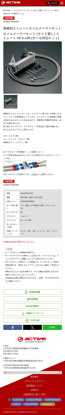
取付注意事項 (32, 306)
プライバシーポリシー (34, 381)
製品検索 (52, 3)
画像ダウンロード (32, 313)
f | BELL (16, 404)
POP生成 (32, 320)
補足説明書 (32, 299)
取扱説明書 (32, 292)
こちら (34, 174)
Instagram (47, 404)
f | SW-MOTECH (52, 400)
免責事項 (34, 377)
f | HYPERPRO (31, 404)
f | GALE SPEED (34, 400)
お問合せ (34, 390)
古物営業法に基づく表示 (34, 394)
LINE (52, 327)
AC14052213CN (52, 278)
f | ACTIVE (18, 400)
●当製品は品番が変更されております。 (19, 242)
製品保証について (34, 385)
